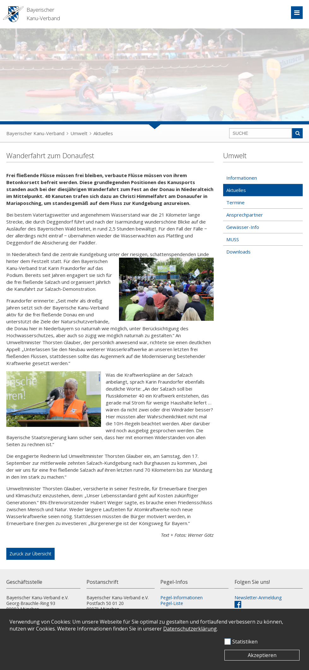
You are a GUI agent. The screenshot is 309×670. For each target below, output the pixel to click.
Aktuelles (103, 133)
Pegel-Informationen (181, 598)
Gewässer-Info (242, 227)
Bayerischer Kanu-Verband (35, 133)
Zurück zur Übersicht (30, 554)
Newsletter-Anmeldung (258, 598)
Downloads (238, 251)
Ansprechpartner (244, 215)
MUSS (232, 239)
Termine (235, 202)
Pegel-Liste (171, 603)
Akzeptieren (262, 655)
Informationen (241, 178)
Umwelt (78, 133)
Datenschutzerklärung (190, 628)
